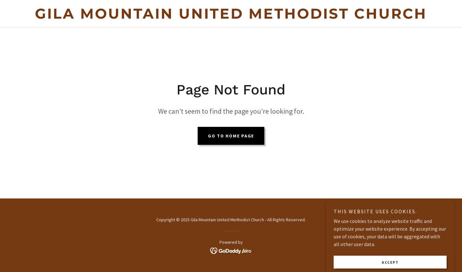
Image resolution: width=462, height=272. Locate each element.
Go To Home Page (231, 136)
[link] (231, 16)
